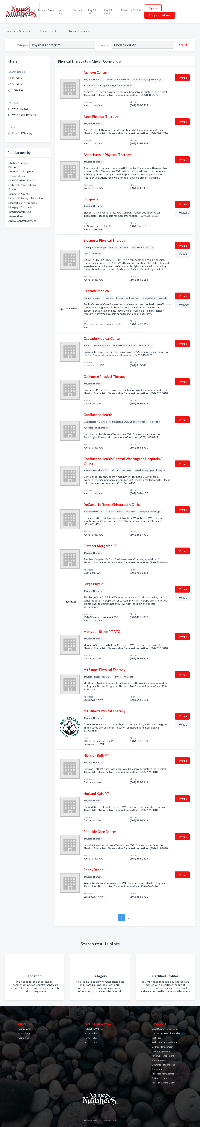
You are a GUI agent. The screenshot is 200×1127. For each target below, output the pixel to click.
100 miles (17, 90)
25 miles (17, 77)
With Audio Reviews (24, 114)
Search (52, 10)
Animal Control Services (22, 220)
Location (105, 45)
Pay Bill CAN (108, 12)
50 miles (17, 84)
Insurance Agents (19, 193)
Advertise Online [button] (131, 10)
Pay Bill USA (92, 12)
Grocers (13, 189)
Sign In (153, 8)
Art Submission (92, 1033)
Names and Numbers (18, 31)
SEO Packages (159, 1060)
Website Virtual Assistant (164, 1042)
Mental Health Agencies (22, 202)
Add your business (159, 15)
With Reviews (20, 108)
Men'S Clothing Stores (21, 180)
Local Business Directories (165, 1028)
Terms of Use (109, 1120)
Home (41, 10)
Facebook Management (163, 1073)
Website (184, 213)
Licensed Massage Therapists (25, 198)
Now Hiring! (24, 1033)
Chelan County (48, 31)
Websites (156, 1037)
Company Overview (28, 1028)
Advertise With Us (94, 1028)
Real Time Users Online (163, 1082)
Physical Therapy (22, 133)
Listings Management (162, 1046)
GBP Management (161, 1051)
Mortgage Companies (21, 207)
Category (22, 45)
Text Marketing (159, 1078)
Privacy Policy (91, 1120)
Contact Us (77, 12)
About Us (63, 12)
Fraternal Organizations (22, 184)
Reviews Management (163, 1055)
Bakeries (13, 166)
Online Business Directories (166, 1033)
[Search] (182, 44)
